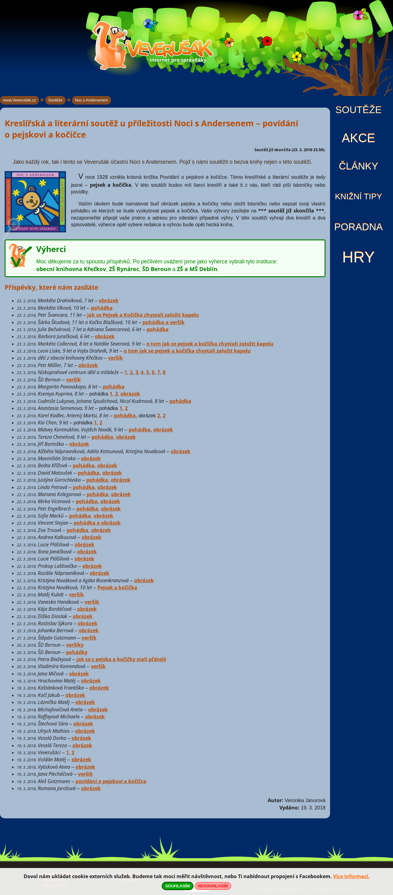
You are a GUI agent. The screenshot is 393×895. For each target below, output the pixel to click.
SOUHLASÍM (177, 886)
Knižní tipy (358, 196)
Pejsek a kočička (117, 587)
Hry (358, 257)
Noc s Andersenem (91, 100)
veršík (115, 357)
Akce (358, 138)
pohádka (102, 307)
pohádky (77, 652)
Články (358, 166)
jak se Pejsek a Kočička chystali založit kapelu (143, 315)
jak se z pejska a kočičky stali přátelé (121, 659)
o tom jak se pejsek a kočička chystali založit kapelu (210, 343)
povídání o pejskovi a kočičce (111, 781)
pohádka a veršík (163, 322)
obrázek (109, 300)
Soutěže (358, 109)
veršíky (75, 644)
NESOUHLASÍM (213, 886)
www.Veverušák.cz (19, 100)
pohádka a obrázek (97, 522)
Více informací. (351, 876)
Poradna (358, 226)
